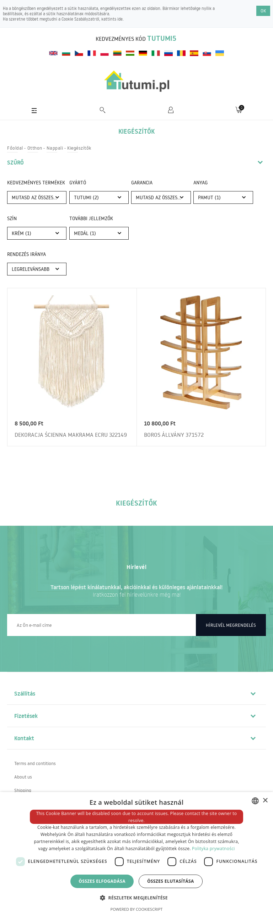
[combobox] (255, 800)
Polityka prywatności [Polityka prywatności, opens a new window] (213, 849)
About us (23, 777)
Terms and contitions (35, 763)
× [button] (265, 800)
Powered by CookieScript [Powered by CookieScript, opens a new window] (137, 909)
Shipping (22, 790)
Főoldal (15, 148)
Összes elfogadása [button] (102, 881)
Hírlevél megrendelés (231, 625)
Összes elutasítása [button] (170, 881)
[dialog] (136, 853)
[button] (136, 897)
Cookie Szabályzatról (80, 19)
